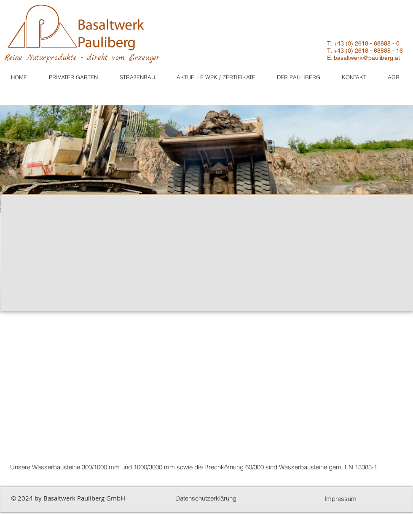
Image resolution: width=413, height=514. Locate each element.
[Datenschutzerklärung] (206, 498)
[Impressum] (340, 498)
